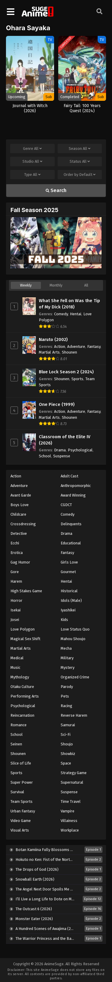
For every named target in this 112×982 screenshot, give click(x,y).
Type (32, 174)
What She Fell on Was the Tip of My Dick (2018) (69, 304)
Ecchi (14, 543)
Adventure (76, 346)
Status (80, 161)
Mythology (19, 677)
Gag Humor (20, 562)
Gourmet (68, 572)
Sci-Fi (65, 734)
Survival (17, 792)
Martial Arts (49, 352)
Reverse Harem (74, 715)
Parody (67, 686)
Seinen (16, 744)
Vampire (67, 811)
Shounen (69, 352)
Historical (69, 591)
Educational (71, 543)
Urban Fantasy (22, 811)
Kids (64, 619)
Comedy (61, 314)
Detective (18, 533)
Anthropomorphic (76, 485)
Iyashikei (68, 610)
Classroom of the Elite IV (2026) (64, 440)
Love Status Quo (75, 629)
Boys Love (19, 505)
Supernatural (72, 782)
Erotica (16, 552)
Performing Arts (24, 696)
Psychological (80, 450)
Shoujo (67, 744)
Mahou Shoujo (73, 639)
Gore (14, 572)
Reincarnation (22, 715)
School (45, 456)
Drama (60, 450)
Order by (80, 174)
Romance (18, 725)
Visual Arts (19, 830)
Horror (16, 600)
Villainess (69, 820)
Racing (66, 706)
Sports (77, 379)
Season (79, 148)
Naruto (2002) (53, 339)
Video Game (20, 820)
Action (59, 346)
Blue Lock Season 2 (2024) (66, 371)
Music (15, 667)
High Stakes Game (26, 591)
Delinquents (71, 524)
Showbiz (68, 753)
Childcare (18, 514)
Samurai (68, 725)
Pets (65, 696)
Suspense (61, 456)
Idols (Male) (71, 600)
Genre (32, 148)
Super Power (21, 782)
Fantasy (93, 346)
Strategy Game (74, 773)
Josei (14, 619)
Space (66, 763)
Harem (16, 581)
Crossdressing (23, 524)
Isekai (15, 610)
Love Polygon (22, 629)
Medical (17, 658)
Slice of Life (20, 763)
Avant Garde (20, 495)
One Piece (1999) (57, 404)
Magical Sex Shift (25, 639)
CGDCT (66, 505)
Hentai (75, 314)
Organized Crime (75, 677)
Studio (32, 161)
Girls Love (69, 562)
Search (56, 190)
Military (67, 658)
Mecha (66, 648)
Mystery (67, 667)
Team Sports (21, 801)
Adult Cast (69, 476)
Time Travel (71, 801)
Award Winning (73, 495)
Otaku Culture (22, 686)
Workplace (70, 830)
